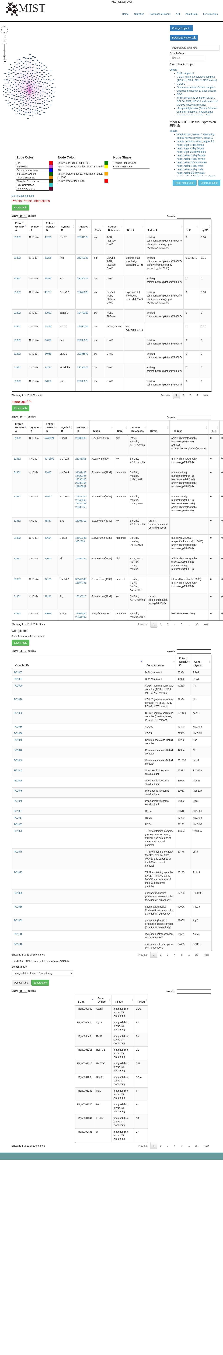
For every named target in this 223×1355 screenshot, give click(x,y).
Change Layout (181, 28)
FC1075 (18, 831)
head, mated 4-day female (191, 158)
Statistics (139, 14)
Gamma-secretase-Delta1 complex (196, 87)
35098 (48, 613)
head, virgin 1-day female (190, 144)
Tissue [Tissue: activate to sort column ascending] (119, 1001)
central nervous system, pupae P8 (195, 141)
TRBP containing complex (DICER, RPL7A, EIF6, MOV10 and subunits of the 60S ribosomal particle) (197, 101)
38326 (48, 278)
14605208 (82, 326)
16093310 (80, 520)
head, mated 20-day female (192, 162)
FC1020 (18, 685)
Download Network (184, 37)
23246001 (80, 458)
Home (125, 14)
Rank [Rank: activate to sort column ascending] (98, 230)
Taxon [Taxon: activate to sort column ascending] (96, 431)
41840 (48, 472)
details (173, 69)
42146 (48, 596)
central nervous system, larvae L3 (195, 137)
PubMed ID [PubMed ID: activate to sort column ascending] (83, 228)
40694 (48, 537)
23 (196, 954)
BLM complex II (185, 73)
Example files (210, 14)
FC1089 (18, 893)
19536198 (80, 479)
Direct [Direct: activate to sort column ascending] (130, 230)
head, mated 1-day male (190, 165)
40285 (48, 257)
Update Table (21, 982)
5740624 (49, 438)
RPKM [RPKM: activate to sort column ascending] (141, 1001)
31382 (17, 237)
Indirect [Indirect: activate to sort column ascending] (152, 230)
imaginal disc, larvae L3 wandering (196, 134)
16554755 (80, 558)
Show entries (24, 216)
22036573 (82, 278)
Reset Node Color (184, 182)
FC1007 (18, 672)
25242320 (82, 257)
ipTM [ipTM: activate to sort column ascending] (205, 230)
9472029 (80, 541)
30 (196, 624)
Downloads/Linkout (160, 14)
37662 (48, 558)
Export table (20, 207)
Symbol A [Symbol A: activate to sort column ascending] (34, 228)
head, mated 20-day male (191, 172)
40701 (48, 237)
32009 (48, 340)
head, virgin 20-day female (191, 151)
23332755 (80, 482)
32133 (48, 579)
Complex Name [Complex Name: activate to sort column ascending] (155, 665)
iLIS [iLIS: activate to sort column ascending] (189, 230)
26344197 (80, 617)
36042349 (80, 579)
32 (196, 1145)
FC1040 (18, 740)
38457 (48, 520)
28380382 (80, 438)
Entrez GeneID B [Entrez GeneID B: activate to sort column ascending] (50, 227)
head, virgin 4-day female (190, 148)
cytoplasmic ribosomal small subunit (196, 90)
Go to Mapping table (23, 195)
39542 (48, 496)
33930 (48, 312)
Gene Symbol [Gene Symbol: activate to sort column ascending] (198, 663)
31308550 (80, 613)
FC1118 (18, 934)
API (178, 14)
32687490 (80, 472)
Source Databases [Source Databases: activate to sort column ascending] (114, 228)
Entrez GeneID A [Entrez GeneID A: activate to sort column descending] (19, 227)
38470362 (82, 312)
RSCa (180, 94)
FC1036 (18, 726)
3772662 (49, 458)
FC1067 (18, 811)
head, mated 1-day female (191, 155)
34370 (48, 381)
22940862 (80, 486)
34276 (48, 367)
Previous (165, 395)
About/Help (191, 14)
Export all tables (209, 182)
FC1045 (18, 770)
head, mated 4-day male (190, 169)
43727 (48, 292)
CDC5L (181, 83)
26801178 (82, 237)
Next (206, 395)
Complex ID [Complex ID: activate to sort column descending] (22, 665)
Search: (189, 216)
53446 (48, 326)
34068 (48, 353)
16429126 (80, 475)
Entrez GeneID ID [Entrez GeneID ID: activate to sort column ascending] (183, 662)
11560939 (80, 537)
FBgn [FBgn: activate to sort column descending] (81, 1001)
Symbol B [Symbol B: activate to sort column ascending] (65, 228)
